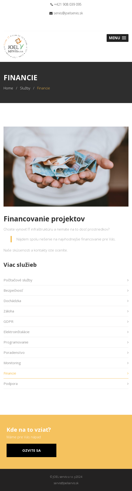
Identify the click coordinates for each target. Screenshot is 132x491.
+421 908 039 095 (66, 4)
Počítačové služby (18, 280)
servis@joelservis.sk (66, 13)
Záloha (9, 311)
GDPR (8, 321)
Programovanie (16, 342)
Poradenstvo (14, 352)
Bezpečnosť (13, 290)
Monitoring (12, 362)
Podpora (11, 383)
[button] (117, 38)
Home (8, 88)
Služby (25, 88)
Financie (10, 373)
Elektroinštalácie (17, 331)
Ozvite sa (31, 450)
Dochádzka (12, 300)
